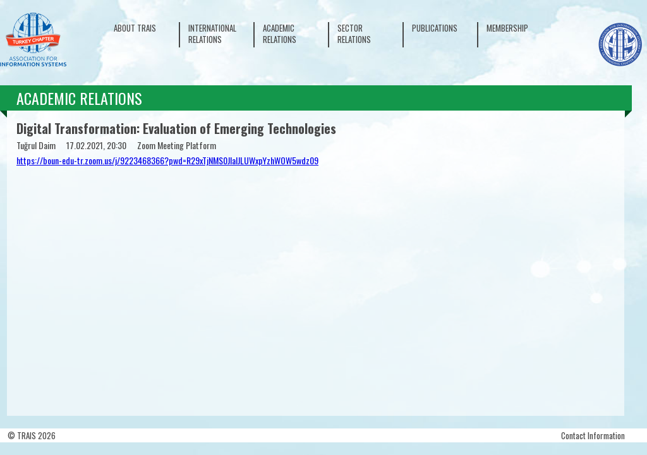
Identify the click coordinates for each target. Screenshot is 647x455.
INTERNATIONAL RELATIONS (212, 33)
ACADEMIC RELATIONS (279, 33)
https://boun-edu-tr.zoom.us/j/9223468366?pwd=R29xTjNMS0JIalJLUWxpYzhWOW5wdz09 (167, 160)
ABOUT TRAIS (135, 27)
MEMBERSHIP (507, 27)
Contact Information (593, 435)
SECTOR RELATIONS (354, 33)
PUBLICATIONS (434, 27)
